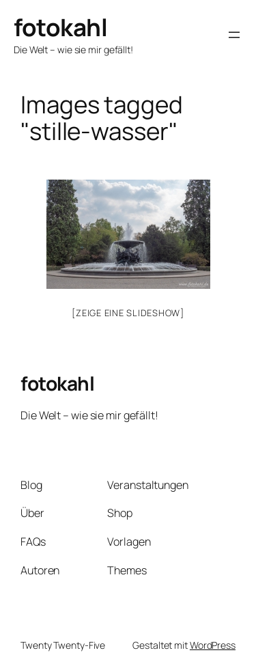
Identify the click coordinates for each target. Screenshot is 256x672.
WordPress (213, 645)
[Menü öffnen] (234, 35)
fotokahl (60, 27)
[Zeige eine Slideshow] (128, 313)
